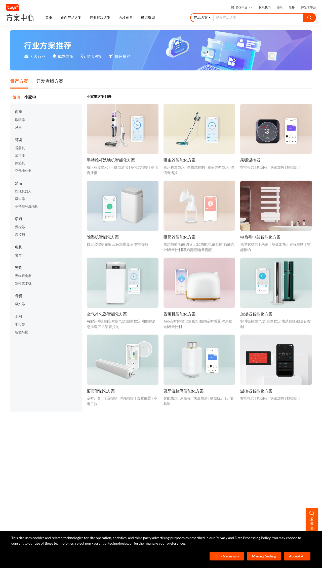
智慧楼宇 (100, 474)
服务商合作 (266, 467)
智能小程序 (27, 459)
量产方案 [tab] (19, 81)
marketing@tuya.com (35, 526)
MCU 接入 (26, 444)
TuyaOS (24, 436)
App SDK (25, 452)
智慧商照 (100, 459)
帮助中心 (185, 444)
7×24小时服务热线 (32, 510)
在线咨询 (185, 452)
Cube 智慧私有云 (106, 436)
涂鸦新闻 (265, 444)
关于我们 (265, 436)
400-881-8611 (39, 502)
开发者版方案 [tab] (49, 81)
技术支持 (185, 459)
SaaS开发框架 (29, 474)
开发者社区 (186, 436)
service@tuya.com (76, 526)
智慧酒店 (100, 444)
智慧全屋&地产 (105, 467)
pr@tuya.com (111, 526)
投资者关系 (266, 459)
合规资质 (265, 452)
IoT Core (24, 467)
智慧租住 (100, 452)
